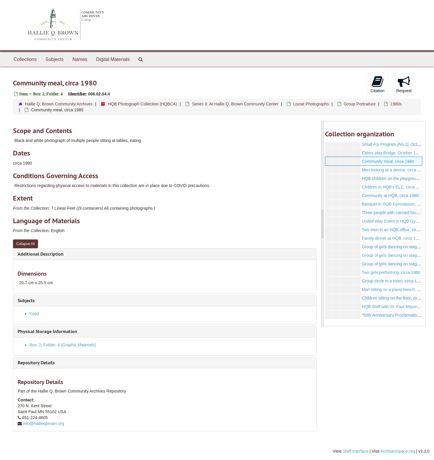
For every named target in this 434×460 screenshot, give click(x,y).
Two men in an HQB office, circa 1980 (396, 229)
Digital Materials (113, 59)
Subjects (54, 59)
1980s (396, 104)
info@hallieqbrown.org (43, 423)
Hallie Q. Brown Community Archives (59, 104)
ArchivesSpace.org (397, 451)
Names (80, 59)
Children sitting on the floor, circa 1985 (397, 298)
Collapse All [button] (25, 244)
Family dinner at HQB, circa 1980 (392, 238)
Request (404, 84)
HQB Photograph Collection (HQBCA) (142, 104)
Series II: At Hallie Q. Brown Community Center (235, 104)
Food (34, 313)
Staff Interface (355, 451)
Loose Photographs (311, 104)
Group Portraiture (360, 104)
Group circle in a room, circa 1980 (393, 281)
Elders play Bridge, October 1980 (392, 152)
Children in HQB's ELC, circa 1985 (393, 187)
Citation (378, 84)
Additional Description (41, 254)
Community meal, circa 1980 (388, 161)
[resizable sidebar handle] (322, 223)
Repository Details (36, 363)
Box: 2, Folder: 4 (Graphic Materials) (62, 344)
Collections (25, 59)
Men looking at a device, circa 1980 (394, 170)
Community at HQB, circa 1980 (390, 195)
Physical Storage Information (47, 331)
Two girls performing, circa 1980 (391, 272)
